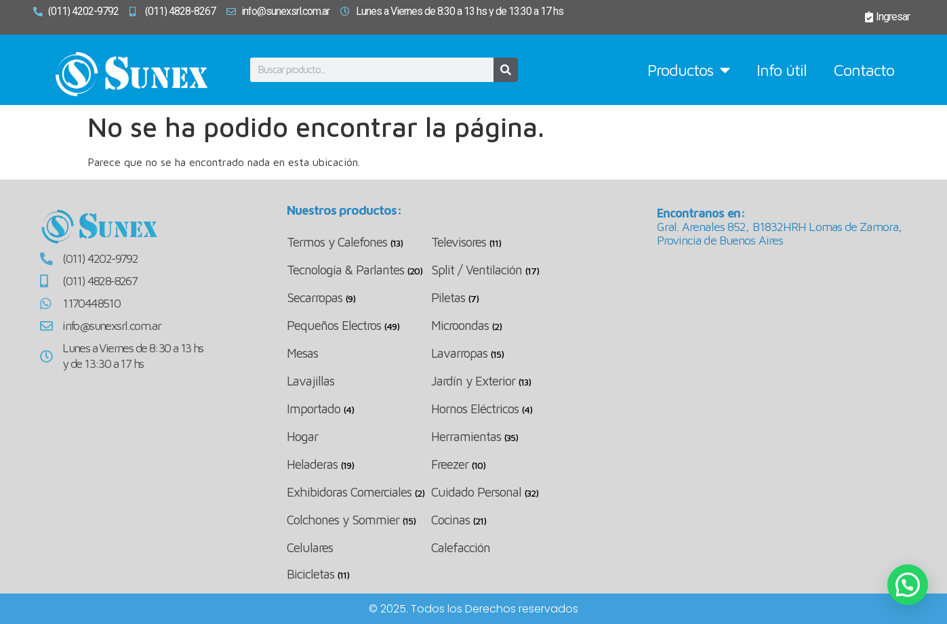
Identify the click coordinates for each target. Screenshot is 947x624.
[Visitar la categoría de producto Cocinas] (503, 520)
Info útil (782, 69)
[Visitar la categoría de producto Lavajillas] (359, 380)
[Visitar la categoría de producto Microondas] (503, 325)
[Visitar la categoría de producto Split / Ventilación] (503, 270)
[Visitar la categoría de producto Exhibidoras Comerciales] (359, 492)
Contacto (864, 69)
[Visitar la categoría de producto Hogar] (359, 436)
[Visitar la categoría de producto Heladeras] (359, 464)
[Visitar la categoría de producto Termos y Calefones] (359, 242)
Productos (688, 70)
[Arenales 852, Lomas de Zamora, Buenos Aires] (782, 358)
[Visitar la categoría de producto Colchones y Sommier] (359, 520)
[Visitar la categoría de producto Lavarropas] (503, 353)
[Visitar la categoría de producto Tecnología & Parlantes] (359, 270)
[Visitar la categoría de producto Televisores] (503, 242)
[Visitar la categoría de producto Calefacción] (503, 547)
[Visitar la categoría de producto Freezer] (503, 464)
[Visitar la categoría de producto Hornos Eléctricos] (503, 408)
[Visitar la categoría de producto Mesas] (359, 353)
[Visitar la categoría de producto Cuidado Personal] (503, 492)
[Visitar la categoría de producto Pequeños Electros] (359, 325)
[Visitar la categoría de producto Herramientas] (503, 436)
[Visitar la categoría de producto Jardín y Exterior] (503, 381)
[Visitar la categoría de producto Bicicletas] (359, 574)
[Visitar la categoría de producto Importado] (359, 408)
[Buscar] (505, 70)
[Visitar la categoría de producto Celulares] (359, 547)
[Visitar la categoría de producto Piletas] (503, 297)
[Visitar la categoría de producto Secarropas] (359, 297)
